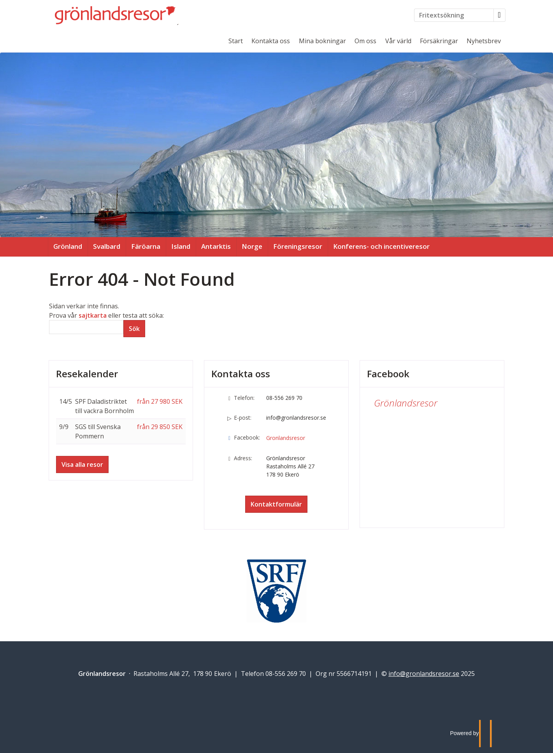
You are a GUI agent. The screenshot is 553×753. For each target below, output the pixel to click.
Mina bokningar (322, 41)
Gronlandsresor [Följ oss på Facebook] (285, 438)
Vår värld (398, 41)
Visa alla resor (82, 464)
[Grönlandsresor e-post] (423, 673)
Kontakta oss (270, 41)
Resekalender (87, 374)
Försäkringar (439, 41)
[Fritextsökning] (454, 15)
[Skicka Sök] (134, 328)
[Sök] (86, 327)
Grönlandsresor (405, 402)
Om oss (365, 41)
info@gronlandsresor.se (296, 417)
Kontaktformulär (276, 504)
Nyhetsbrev (484, 41)
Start (235, 41)
